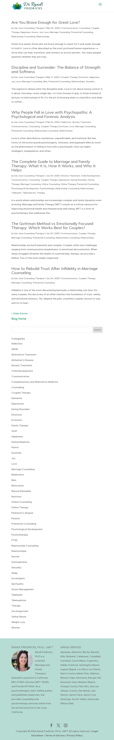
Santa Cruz (90, 694)
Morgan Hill (94, 677)
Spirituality (17, 583)
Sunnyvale (93, 699)
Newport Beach (86, 682)
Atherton (76, 652)
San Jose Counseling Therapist (29, 28)
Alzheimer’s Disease (22, 360)
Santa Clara (75, 694)
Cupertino (92, 660)
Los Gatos (94, 669)
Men (45, 81)
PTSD (14, 540)
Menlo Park (83, 673)
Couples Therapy (69, 77)
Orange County (68, 686)
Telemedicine (29, 193)
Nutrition (16, 496)
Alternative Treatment (23, 354)
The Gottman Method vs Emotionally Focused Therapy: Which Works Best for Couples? (52, 225)
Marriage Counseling (60, 32)
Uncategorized (19, 611)
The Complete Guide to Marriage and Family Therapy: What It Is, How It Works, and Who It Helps (53, 165)
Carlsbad (65, 660)
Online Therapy (68, 184)
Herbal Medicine (20, 442)
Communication (70, 28)
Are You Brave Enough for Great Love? (45, 22)
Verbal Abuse (18, 616)
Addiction (66, 122)
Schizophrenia (19, 562)
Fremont (73, 665)
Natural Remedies (21, 491)
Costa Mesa (78, 660)
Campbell (95, 656)
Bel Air (86, 652)
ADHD (14, 349)
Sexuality (90, 81)
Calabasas (82, 656)
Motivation (17, 485)
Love (46, 32)
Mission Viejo (67, 677)
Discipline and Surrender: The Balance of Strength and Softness (55, 69)
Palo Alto (84, 686)
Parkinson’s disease (22, 512)
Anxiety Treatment (81, 122)
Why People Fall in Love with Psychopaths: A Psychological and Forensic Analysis (51, 114)
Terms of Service (55, 735)
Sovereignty (18, 578)
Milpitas (94, 673)
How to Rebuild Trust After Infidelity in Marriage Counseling (54, 270)
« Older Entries (19, 313)
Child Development (90, 176)
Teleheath (16, 193)
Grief (14, 431)
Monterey (81, 677)
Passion (15, 518)
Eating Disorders (79, 180)
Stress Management (22, 589)
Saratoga (65, 699)
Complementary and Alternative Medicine (34, 381)
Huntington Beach (89, 665)
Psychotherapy (47, 188)
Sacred (15, 556)
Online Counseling (51, 184)
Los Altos (82, 669)
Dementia (16, 398)
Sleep (14, 573)
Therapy (41, 193)
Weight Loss (18, 622)
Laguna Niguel (68, 669)
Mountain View (68, 682)
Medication (17, 474)
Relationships (43, 36)
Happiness (25, 32)
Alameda (65, 652)
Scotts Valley (79, 699)
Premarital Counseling (82, 32)
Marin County (67, 673)
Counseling (84, 28)
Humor (35, 32)
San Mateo (84, 690)
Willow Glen (67, 703)
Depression (64, 180)
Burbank (70, 656)
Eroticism (16, 420)
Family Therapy (19, 425)
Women (15, 627)
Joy (41, 32)
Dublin (63, 665)
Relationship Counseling (23, 36)
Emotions (83, 77)
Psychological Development (25, 188)
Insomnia (16, 452)
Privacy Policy (75, 735)
